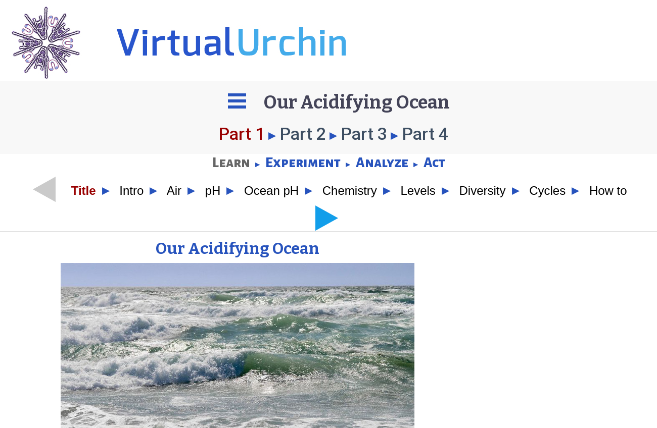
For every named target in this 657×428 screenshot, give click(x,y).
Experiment (303, 162)
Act (434, 162)
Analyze (382, 162)
